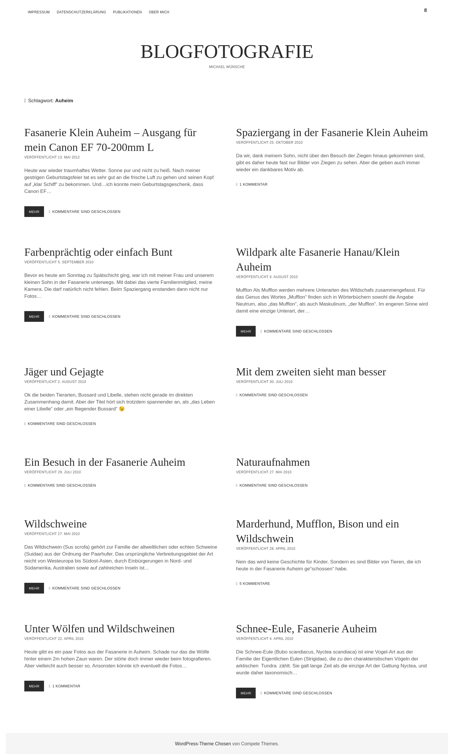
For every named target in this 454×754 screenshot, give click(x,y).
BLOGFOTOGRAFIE (227, 51)
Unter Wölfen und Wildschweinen (99, 628)
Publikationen (127, 12)
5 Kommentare (254, 583)
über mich (159, 12)
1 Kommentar (253, 184)
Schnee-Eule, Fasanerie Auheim (306, 628)
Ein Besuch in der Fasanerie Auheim (104, 462)
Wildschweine (55, 524)
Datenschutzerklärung (81, 12)
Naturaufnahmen (273, 462)
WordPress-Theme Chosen (203, 743)
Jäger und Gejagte (64, 372)
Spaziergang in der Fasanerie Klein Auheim (332, 132)
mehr (37, 213)
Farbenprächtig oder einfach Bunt (98, 252)
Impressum (39, 12)
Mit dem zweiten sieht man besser (311, 372)
